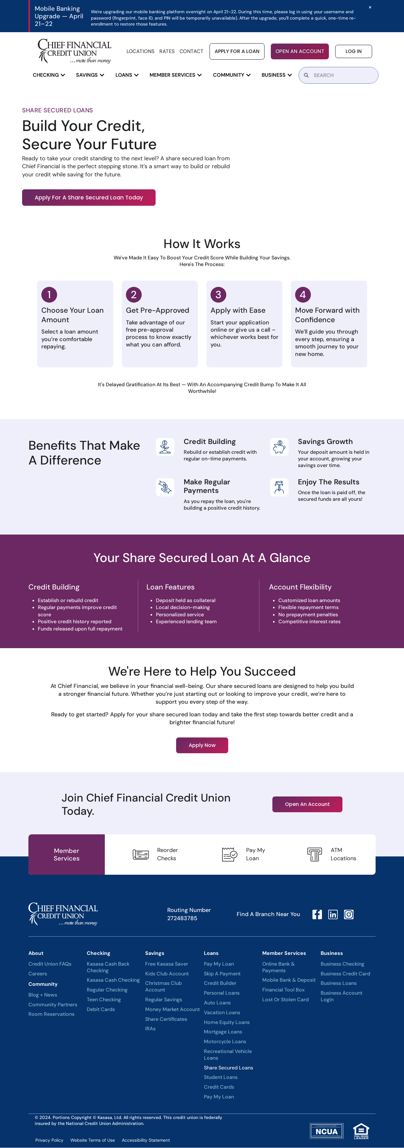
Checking (98, 953)
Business (332, 953)
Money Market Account (172, 1010)
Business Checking (342, 965)
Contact (191, 51)
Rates (167, 51)
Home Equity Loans (227, 1023)
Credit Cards (219, 1088)
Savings (154, 953)
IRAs (150, 1029)
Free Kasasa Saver (166, 965)
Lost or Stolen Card (285, 1000)
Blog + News (42, 995)
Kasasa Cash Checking (113, 981)
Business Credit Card (345, 974)
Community (43, 984)
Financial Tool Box (283, 990)
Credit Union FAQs (49, 965)
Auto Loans (217, 1003)
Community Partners (52, 1005)
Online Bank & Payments (278, 968)
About (36, 953)
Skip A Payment (222, 974)
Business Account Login (341, 997)
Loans (211, 953)
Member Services (284, 953)
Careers (37, 974)
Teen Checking (104, 1000)
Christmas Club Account (163, 987)
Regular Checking (107, 990)
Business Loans (339, 984)
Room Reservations (51, 1015)
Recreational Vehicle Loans (228, 1055)
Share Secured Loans (228, 1068)
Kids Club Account (167, 974)
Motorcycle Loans (225, 1042)
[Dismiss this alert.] (369, 7)
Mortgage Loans (223, 1032)
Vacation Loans (222, 1013)
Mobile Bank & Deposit (289, 981)
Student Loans (221, 1078)
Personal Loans (222, 994)
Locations (141, 51)
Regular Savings (163, 1000)
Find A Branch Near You (268, 915)
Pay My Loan (219, 965)
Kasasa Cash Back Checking (108, 968)
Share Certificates (166, 1019)
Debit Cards (101, 1010)
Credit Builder (220, 984)
